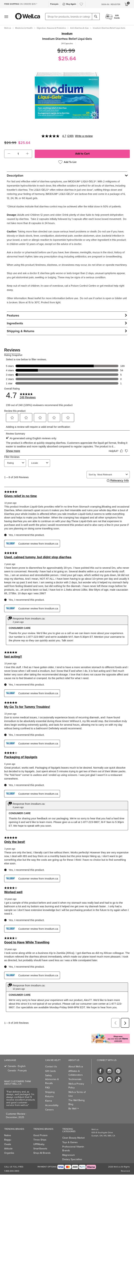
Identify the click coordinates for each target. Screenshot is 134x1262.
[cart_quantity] (18, 154)
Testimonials (74, 1079)
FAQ (47, 1087)
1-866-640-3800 (11, 1170)
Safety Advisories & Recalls (52, 1079)
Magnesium (68, 1155)
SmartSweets (40, 1148)
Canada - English (17, 1066)
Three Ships (39, 1140)
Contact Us (51, 1066)
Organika (9, 1153)
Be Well (73, 1108)
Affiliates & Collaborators (75, 1073)
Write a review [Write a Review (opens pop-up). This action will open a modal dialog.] (84, 136)
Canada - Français (17, 1070)
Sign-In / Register (110, 4)
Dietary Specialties (72, 1159)
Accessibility (51, 1105)
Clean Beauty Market (73, 1138)
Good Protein (40, 1135)
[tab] (67, 175)
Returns (49, 1096)
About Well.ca (75, 1066)
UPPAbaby (38, 1144)
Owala (7, 1144)
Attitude (8, 1148)
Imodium (67, 33)
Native (7, 1135)
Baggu (7, 1140)
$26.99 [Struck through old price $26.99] (66, 51)
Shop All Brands (42, 1153)
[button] (9, 154)
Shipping (50, 1092)
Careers (49, 1109)
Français (54, 4)
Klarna (48, 1101)
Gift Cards (50, 1071)
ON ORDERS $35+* (20, 4)
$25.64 (67, 58)
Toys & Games (70, 1142)
